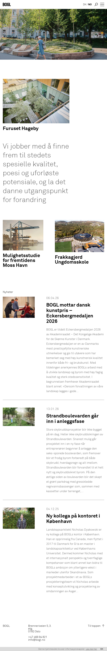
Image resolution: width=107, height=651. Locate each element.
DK (84, 4)
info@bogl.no (36, 639)
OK (101, 649)
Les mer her (91, 649)
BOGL (6, 626)
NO (90, 4)
